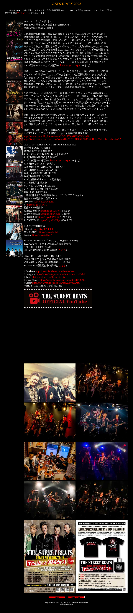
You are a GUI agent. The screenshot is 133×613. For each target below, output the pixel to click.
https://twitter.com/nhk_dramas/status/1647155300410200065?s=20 (56, 136)
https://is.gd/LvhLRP (44, 201)
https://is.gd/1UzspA (70, 65)
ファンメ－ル (23, 13)
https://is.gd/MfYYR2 (48, 217)
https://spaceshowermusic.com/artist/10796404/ (63, 280)
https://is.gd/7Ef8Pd (43, 229)
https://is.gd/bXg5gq (50, 214)
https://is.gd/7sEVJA (42, 235)
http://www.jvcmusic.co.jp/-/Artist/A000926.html (56, 283)
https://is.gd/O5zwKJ (37, 204)
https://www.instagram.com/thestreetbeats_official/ (60, 274)
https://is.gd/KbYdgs (50, 220)
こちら (62, 250)
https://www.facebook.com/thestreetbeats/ (56, 271)
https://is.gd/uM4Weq (49, 232)
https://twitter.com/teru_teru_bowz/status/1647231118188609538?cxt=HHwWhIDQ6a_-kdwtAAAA (72, 139)
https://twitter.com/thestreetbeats (49, 277)
